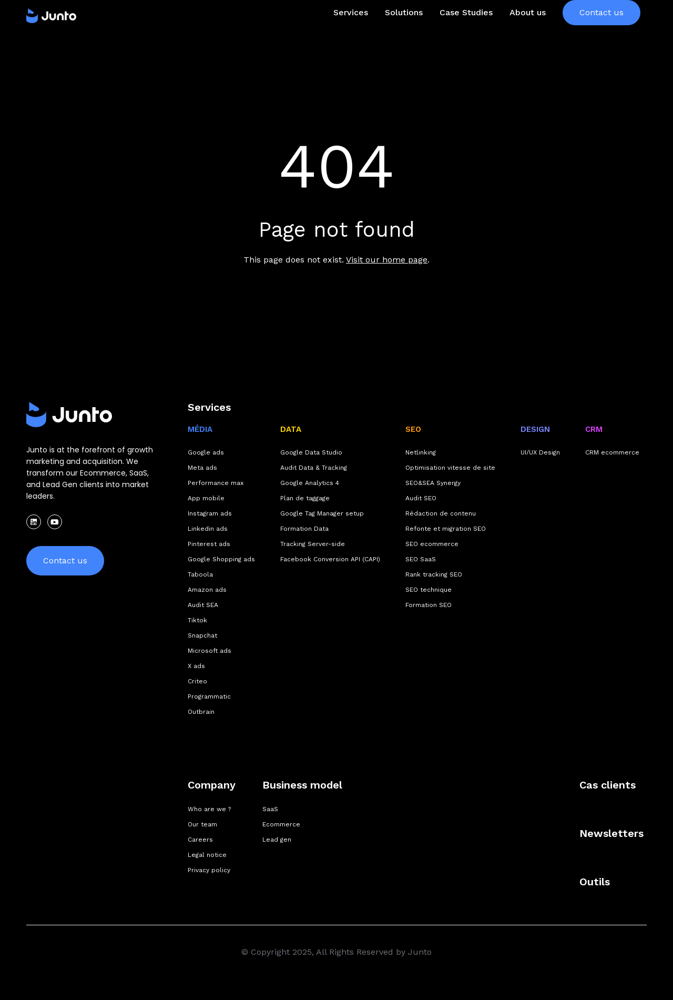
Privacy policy (209, 870)
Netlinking (420, 452)
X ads (196, 666)
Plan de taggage (305, 498)
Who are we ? (209, 809)
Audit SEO (420, 498)
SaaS (270, 809)
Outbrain (201, 711)
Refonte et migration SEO (445, 528)
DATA (290, 429)
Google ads (206, 452)
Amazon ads (207, 589)
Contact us (601, 33)
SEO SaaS (420, 559)
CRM (594, 429)
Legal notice (207, 854)
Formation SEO (428, 605)
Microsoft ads (209, 650)
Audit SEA (203, 605)
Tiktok (197, 620)
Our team (202, 824)
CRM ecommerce (612, 452)
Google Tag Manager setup (322, 513)
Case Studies (466, 33)
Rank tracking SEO (433, 574)
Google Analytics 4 (309, 483)
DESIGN (535, 429)
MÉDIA (200, 429)
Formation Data (304, 528)
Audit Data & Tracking (313, 467)
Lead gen (276, 839)
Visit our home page (386, 260)
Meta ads (202, 467)
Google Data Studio (311, 452)
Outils (594, 881)
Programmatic (209, 696)
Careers (200, 839)
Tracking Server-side (312, 544)
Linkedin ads (208, 528)
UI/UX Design (540, 452)
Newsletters (611, 833)
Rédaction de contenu (440, 513)
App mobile (206, 498)
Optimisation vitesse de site (450, 467)
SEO (413, 429)
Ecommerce (281, 824)
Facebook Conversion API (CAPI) (330, 559)
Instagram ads (210, 513)
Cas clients (607, 785)
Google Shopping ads (221, 559)
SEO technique (428, 589)
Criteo (197, 681)
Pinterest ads (209, 544)
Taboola (200, 574)
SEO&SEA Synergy (433, 483)
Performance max (215, 483)
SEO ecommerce (431, 544)
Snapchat (202, 635)
